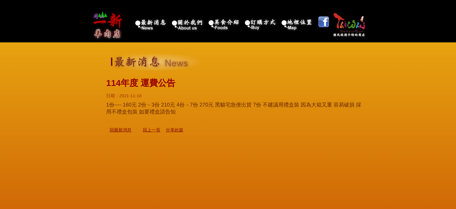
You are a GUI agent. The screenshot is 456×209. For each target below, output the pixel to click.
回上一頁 (151, 129)
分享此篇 (174, 129)
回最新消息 (120, 129)
